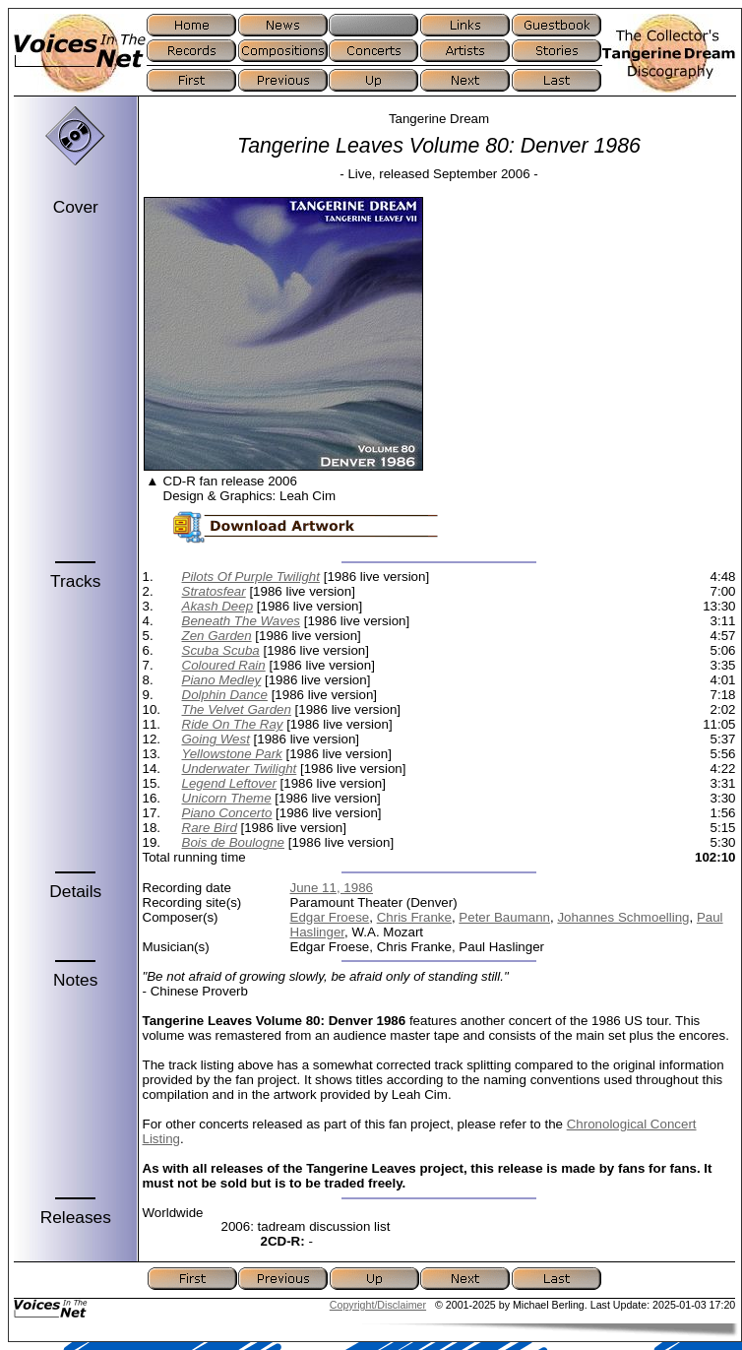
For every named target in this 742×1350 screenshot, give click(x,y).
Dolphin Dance (225, 694)
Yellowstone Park (232, 753)
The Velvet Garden (236, 709)
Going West (216, 739)
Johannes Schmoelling (623, 917)
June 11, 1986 (332, 887)
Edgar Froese (330, 917)
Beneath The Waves (241, 620)
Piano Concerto (227, 812)
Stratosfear (214, 591)
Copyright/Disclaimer (378, 1305)
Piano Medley (222, 680)
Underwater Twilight (239, 768)
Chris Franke (414, 917)
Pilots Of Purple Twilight (251, 576)
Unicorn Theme (227, 798)
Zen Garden (217, 635)
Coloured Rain (224, 665)
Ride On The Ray (232, 724)
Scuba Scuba (221, 650)
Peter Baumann (504, 917)
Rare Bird (209, 827)
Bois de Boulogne (233, 842)
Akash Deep (218, 606)
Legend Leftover (229, 783)
